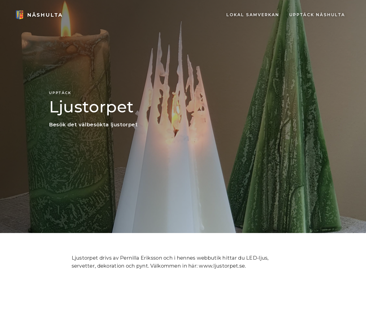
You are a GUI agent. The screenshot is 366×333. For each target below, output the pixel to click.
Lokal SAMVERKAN (252, 14)
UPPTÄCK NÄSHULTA (317, 14)
